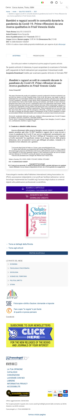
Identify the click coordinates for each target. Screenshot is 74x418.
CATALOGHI (12, 372)
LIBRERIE (11, 381)
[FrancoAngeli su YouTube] (16, 364)
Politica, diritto (16, 280)
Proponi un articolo (37, 253)
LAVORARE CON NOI (16, 378)
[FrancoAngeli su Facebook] (7, 364)
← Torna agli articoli (14, 248)
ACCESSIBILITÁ (13, 386)
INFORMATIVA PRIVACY (17, 384)
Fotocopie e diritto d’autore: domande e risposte (34, 303)
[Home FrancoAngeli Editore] (14, 3)
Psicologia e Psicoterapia (19, 268)
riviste (14, 11)
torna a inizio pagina (37, 414)
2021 (35, 11)
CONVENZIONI (13, 375)
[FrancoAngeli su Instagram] (13, 364)
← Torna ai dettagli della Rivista (19, 244)
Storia (12, 284)
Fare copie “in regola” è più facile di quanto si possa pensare (27, 310)
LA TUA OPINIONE (15, 369)
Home (8, 11)
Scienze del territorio (18, 276)
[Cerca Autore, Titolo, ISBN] (38, 7)
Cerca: (8, 7)
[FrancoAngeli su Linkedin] (10, 364)
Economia (13, 264)
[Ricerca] (67, 7)
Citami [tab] (59, 56)
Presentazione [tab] (38, 56)
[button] (42, 3)
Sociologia (14, 272)
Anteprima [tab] (16, 56)
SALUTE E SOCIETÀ (25, 11)
